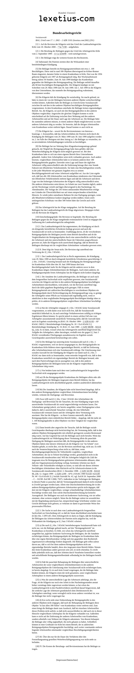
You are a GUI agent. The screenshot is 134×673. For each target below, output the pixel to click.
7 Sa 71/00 (62, 47)
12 (37, 249)
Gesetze (71, 13)
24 (37, 562)
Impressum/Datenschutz (67, 660)
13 (37, 256)
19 (37, 389)
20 (37, 399)
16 (37, 342)
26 (37, 600)
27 (37, 637)
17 (37, 370)
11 (37, 226)
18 (37, 377)
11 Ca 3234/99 (60, 54)
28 (37, 646)
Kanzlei (62, 13)
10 (37, 217)
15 (37, 308)
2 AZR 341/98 (86, 471)
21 (37, 427)
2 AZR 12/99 (60, 474)
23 (37, 525)
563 (35, 516)
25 (37, 580)
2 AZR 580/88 (87, 327)
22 (37, 510)
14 (37, 277)
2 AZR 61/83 (88, 321)
